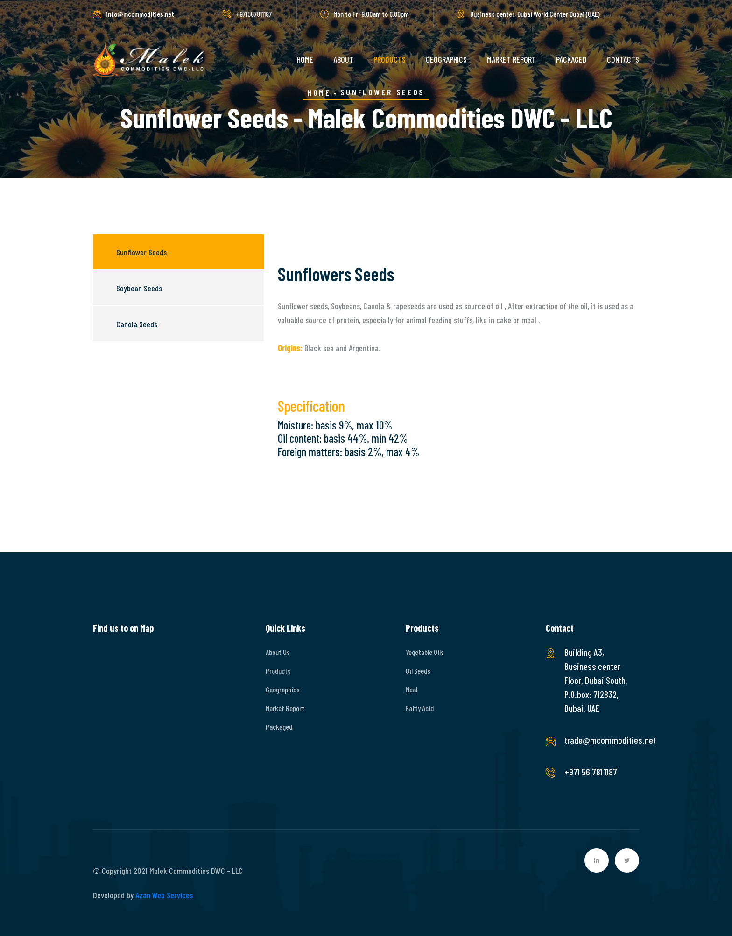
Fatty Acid (420, 708)
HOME (305, 59)
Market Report (285, 708)
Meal (411, 689)
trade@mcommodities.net (597, 740)
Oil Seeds (418, 670)
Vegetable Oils (425, 651)
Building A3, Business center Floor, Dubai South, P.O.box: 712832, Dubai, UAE (595, 680)
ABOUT (343, 59)
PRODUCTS (389, 59)
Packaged (279, 726)
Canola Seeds (136, 324)
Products (278, 670)
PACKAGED (571, 59)
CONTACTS (623, 59)
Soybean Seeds (139, 288)
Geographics (283, 689)
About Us (278, 651)
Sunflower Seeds (141, 252)
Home (319, 92)
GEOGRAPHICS (446, 59)
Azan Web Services (164, 895)
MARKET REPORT (511, 59)
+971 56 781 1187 (590, 771)
